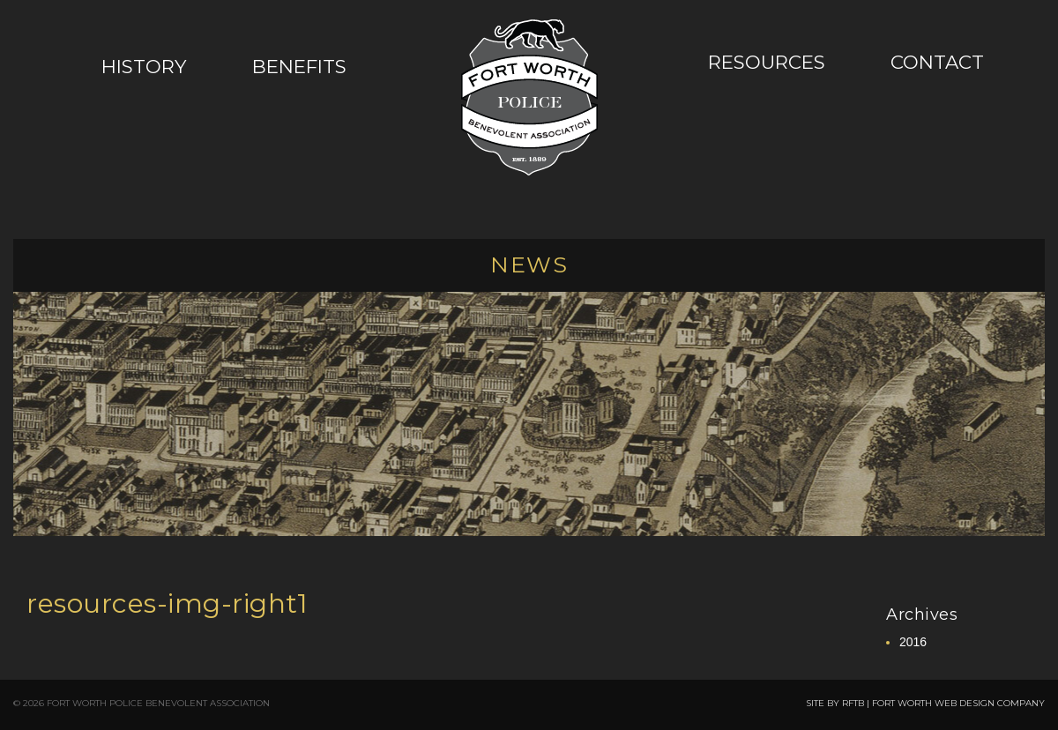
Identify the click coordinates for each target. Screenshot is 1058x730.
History (144, 66)
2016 (913, 642)
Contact (937, 61)
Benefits (299, 66)
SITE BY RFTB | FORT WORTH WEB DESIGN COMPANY (925, 703)
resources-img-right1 (167, 603)
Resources (766, 61)
